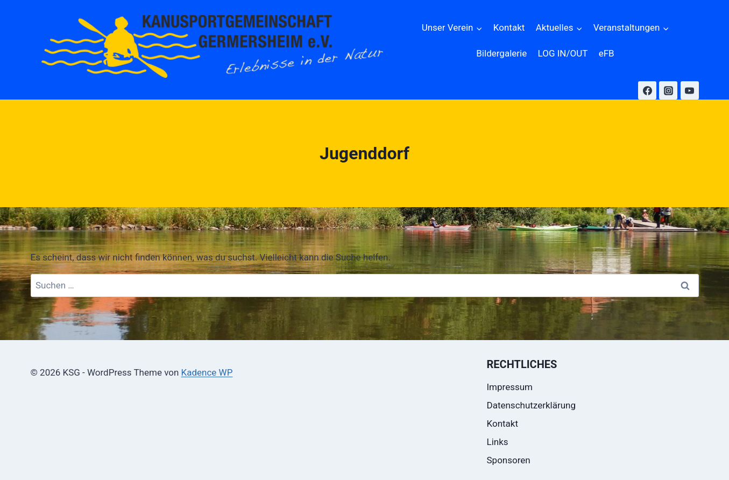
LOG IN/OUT (563, 53)
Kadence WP (207, 372)
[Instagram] (668, 90)
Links (497, 441)
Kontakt (509, 27)
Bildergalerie (501, 53)
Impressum (510, 387)
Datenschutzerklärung (531, 405)
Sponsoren (508, 460)
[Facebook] (647, 90)
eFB (606, 53)
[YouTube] (690, 90)
